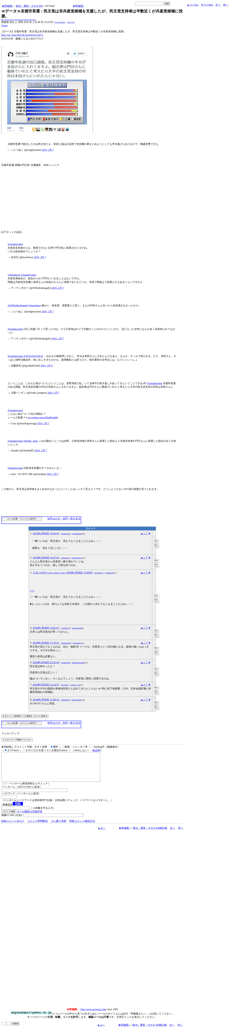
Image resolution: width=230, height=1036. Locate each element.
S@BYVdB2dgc (76, 558)
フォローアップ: (10, 733)
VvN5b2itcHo (109, 573)
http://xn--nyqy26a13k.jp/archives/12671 (22, 35)
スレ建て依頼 (58, 826)
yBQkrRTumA (65, 534)
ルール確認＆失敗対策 (29, 817)
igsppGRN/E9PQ (59, 22)
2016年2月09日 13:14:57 (46, 684)
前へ (225, 5)
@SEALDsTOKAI (33, 356)
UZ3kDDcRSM (66, 643)
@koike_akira (31, 441)
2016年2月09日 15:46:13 (46, 699)
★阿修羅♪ (7, 6)
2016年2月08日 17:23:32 (46, 642)
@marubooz (14, 275)
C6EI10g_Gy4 (74, 685)
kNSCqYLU (71, 22)
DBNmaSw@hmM (78, 663)
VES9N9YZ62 (65, 663)
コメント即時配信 (37, 826)
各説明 (96, 750)
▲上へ (101, 833)
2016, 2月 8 (46, 365)
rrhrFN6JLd (65, 685)
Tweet (4, 25)
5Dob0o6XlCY (78, 643)
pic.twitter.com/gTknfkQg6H (43, 417)
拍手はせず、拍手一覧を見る (64, 518)
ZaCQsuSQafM (77, 628)
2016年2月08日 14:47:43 (46, 557)
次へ (218, 5)
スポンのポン (49, 572)
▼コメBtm (207, 5)
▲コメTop (192, 5)
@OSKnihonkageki (18, 305)
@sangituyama (15, 244)
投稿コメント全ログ (12, 826)
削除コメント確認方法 (82, 826)
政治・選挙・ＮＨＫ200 (29, 6)
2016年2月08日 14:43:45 (46, 533)
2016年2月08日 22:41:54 (46, 662)
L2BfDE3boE (65, 700)
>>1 (32, 590)
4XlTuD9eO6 (98, 573)
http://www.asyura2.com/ (93, 1015)
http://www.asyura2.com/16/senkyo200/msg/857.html (18, 20)
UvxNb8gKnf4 (77, 534)
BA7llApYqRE (76, 700)
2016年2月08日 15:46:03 (79, 572)
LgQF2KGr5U (65, 628)
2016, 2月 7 (48, 150)
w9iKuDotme (65, 558)
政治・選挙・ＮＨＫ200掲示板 (150, 833)
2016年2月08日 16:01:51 (46, 628)
